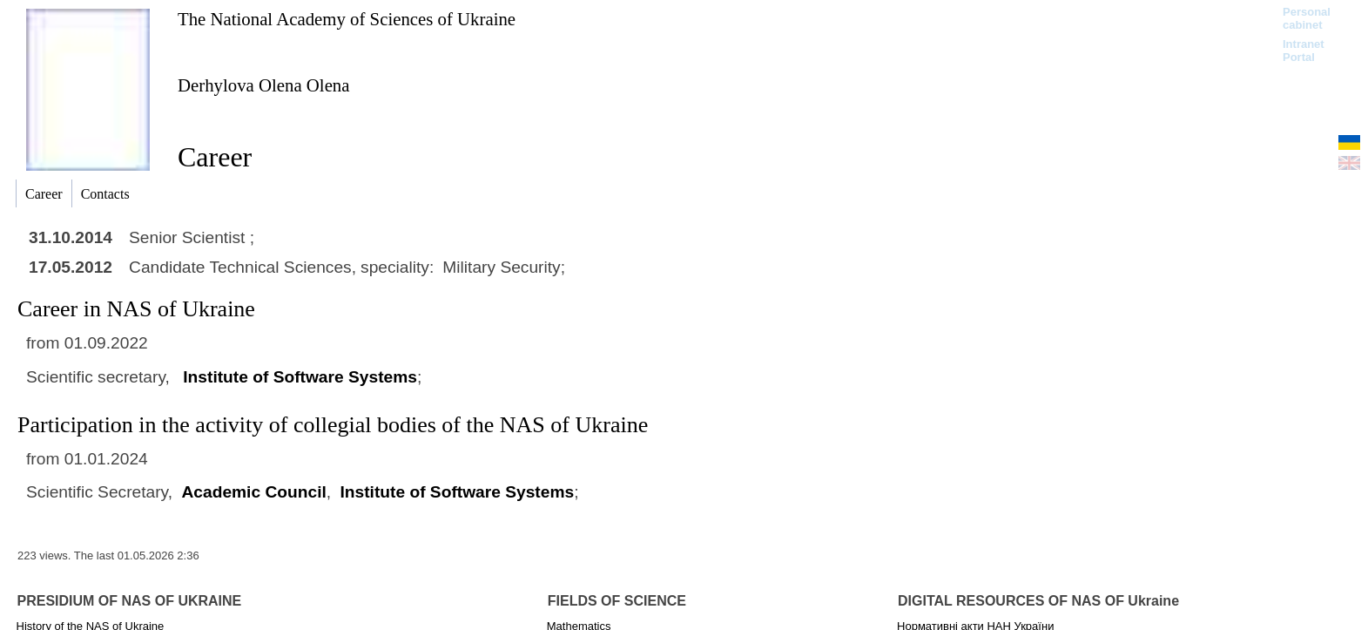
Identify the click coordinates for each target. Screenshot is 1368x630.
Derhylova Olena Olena (264, 85)
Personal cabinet (1307, 18)
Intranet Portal (1303, 50)
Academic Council (253, 492)
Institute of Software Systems (300, 377)
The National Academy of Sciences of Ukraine (347, 19)
